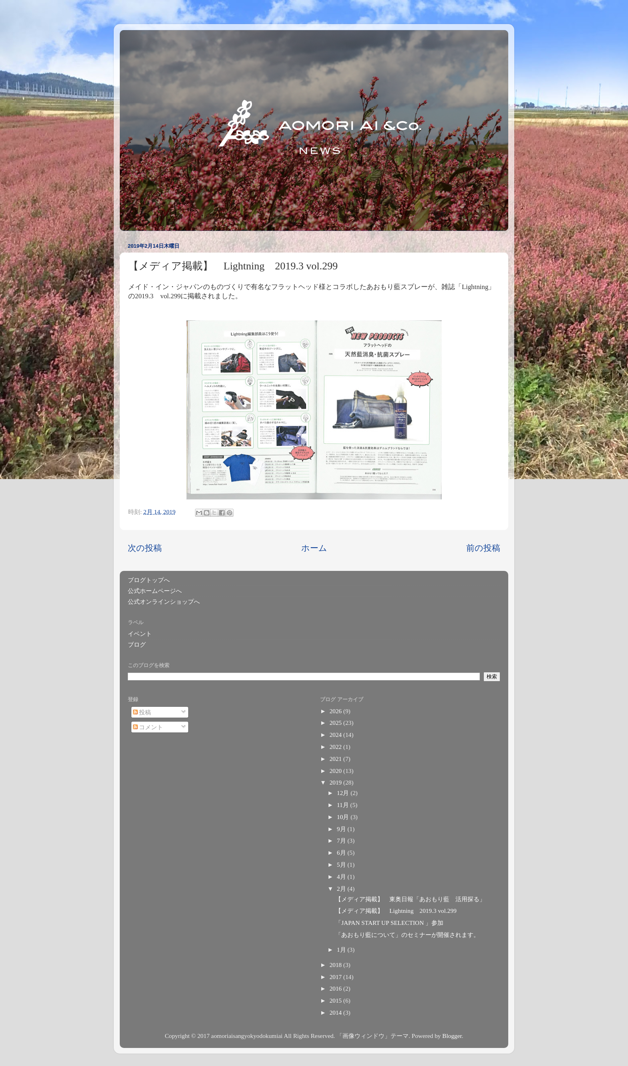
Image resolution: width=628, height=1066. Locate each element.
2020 (336, 770)
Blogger (451, 1035)
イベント (140, 633)
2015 (336, 1000)
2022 (336, 746)
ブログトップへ (149, 579)
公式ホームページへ (155, 590)
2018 (336, 964)
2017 (336, 976)
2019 (336, 782)
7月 (342, 840)
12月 (343, 792)
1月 (342, 949)
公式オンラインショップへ (164, 601)
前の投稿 (483, 548)
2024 (336, 734)
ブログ (137, 644)
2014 (336, 1012)
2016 (336, 988)
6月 (342, 852)
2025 (336, 722)
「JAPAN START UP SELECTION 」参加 (389, 922)
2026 (336, 711)
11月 (343, 804)
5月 (342, 864)
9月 (342, 828)
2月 (342, 888)
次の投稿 (145, 548)
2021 (336, 758)
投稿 (142, 712)
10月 (343, 816)
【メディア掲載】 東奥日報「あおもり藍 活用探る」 (410, 899)
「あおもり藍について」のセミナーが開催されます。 (407, 934)
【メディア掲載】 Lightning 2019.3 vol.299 (396, 910)
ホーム (314, 548)
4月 (342, 876)
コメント (148, 727)
